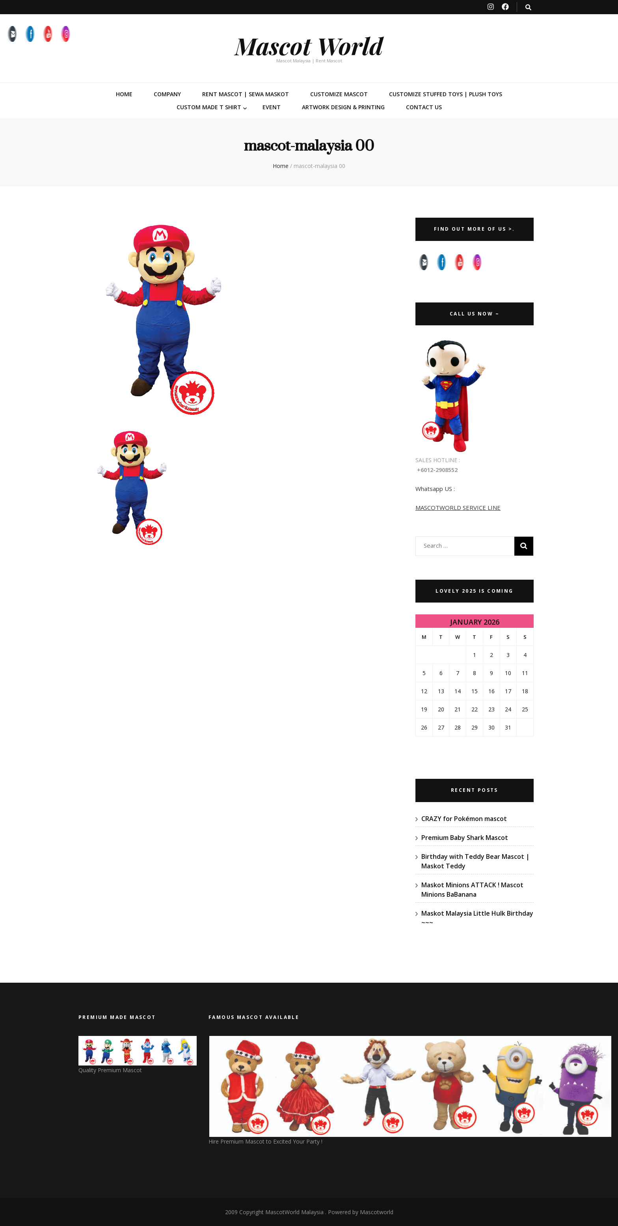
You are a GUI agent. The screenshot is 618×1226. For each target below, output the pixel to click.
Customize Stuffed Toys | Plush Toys (445, 94)
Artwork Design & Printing (343, 107)
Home (124, 94)
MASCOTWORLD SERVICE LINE (458, 507)
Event (271, 107)
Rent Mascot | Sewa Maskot (245, 94)
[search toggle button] (528, 7)
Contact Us (424, 107)
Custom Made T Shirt (209, 107)
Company (167, 94)
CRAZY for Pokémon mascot (464, 818)
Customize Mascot (339, 94)
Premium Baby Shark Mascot (464, 837)
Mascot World (309, 45)
